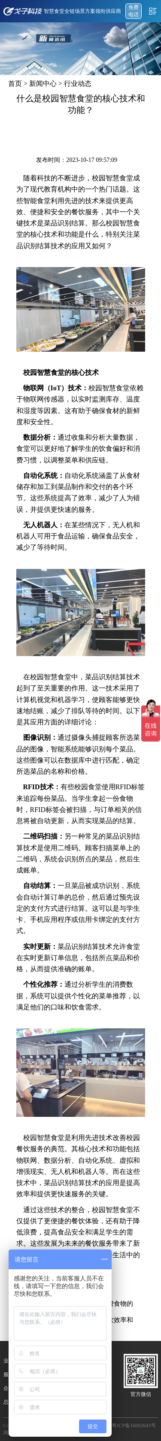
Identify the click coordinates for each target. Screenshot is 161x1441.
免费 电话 (133, 11)
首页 (15, 83)
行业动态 (77, 83)
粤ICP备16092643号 (134, 1426)
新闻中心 (43, 83)
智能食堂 (37, 200)
